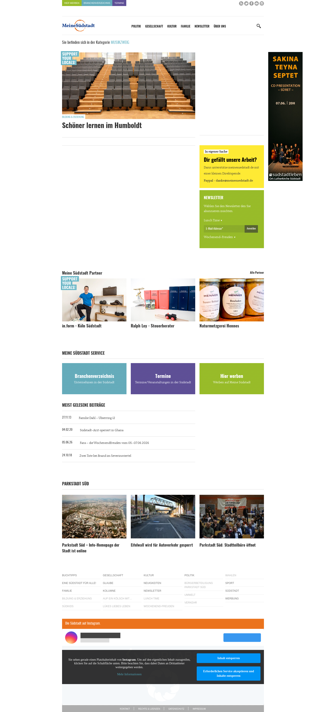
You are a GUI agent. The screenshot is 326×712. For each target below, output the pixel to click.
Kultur (172, 26)
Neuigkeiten (152, 583)
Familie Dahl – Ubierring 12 (97, 418)
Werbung (232, 598)
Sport (229, 583)
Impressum (199, 709)
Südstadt (232, 590)
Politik (136, 26)
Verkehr (190, 602)
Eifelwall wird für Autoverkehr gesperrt (162, 545)
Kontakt (125, 709)
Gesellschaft (154, 26)
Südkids (67, 606)
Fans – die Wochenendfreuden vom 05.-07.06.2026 (114, 443)
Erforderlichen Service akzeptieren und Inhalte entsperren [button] (228, 673)
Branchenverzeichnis (97, 3)
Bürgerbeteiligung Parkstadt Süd (198, 585)
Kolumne (109, 590)
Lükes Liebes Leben (116, 606)
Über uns (220, 26)
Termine (119, 3)
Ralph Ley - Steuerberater (152, 326)
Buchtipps (69, 575)
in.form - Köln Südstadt (82, 326)
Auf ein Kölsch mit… (117, 598)
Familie (185, 26)
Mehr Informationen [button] (129, 674)
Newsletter (202, 26)
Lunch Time (212, 220)
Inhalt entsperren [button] (228, 658)
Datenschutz (176, 709)
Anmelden (251, 228)
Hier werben (71, 3)
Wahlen (230, 575)
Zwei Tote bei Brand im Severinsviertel (105, 456)
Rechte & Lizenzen (149, 709)
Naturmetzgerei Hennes (219, 326)
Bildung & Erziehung (73, 117)
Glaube (108, 583)
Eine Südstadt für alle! (79, 583)
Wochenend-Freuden (218, 237)
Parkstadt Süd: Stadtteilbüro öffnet (228, 545)
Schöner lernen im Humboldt (102, 125)
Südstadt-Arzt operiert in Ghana (101, 430)
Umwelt (189, 594)
